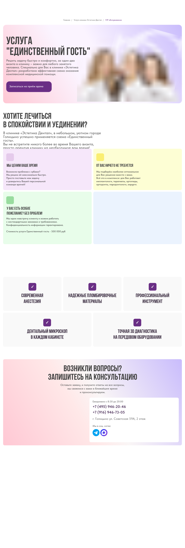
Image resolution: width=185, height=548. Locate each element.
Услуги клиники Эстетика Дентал (88, 20)
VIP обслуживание (113, 20)
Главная (66, 20)
